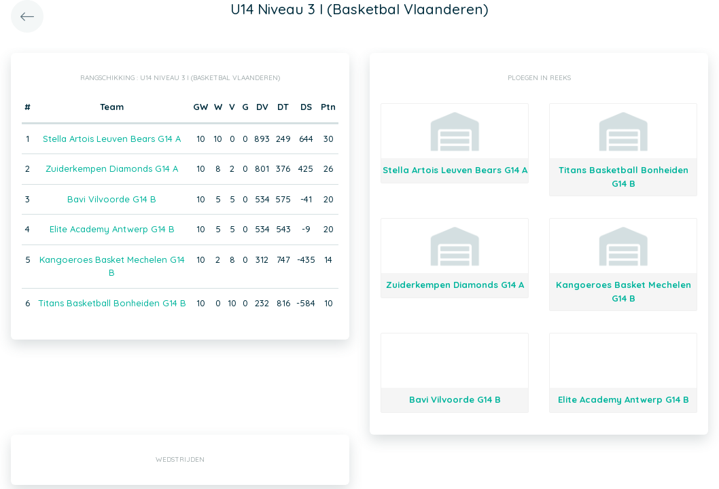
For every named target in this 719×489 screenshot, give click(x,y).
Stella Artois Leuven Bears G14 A (112, 138)
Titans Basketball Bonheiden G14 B (112, 302)
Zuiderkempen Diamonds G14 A (112, 168)
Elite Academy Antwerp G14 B (112, 228)
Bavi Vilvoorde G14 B (111, 199)
